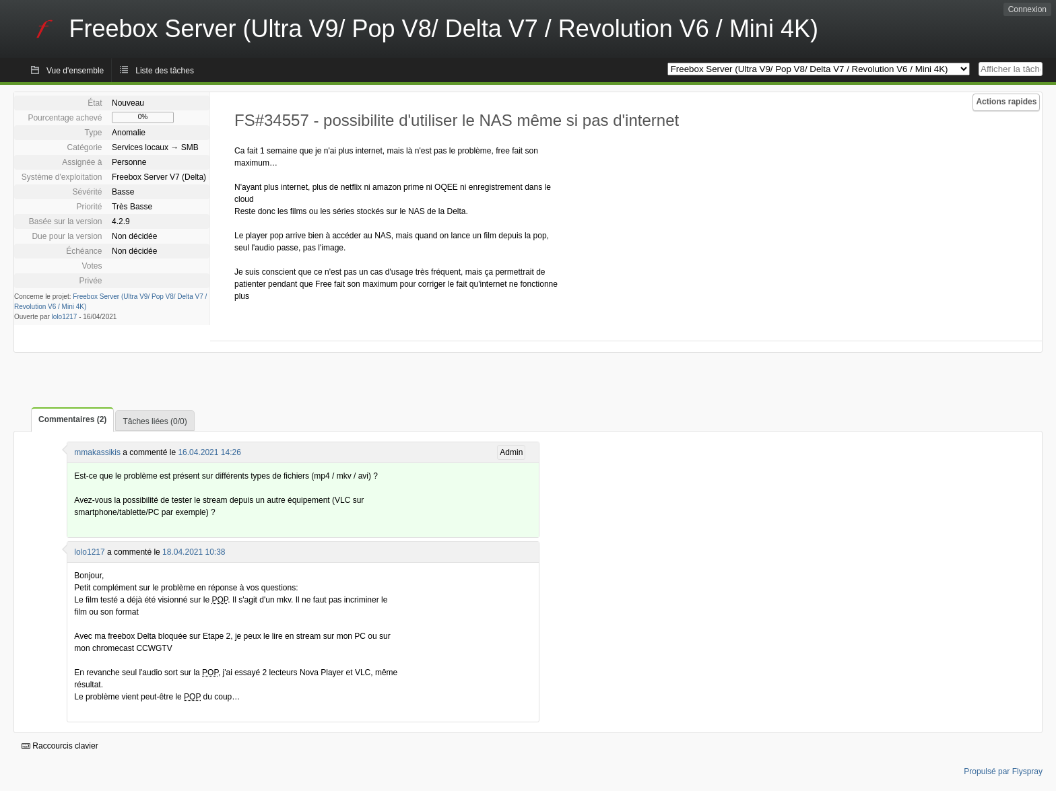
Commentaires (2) (72, 419)
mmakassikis (97, 452)
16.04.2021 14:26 (209, 452)
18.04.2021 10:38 (193, 552)
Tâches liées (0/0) (155, 421)
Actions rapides (1006, 101)
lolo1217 (64, 316)
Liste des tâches (164, 70)
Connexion (1027, 9)
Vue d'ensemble (75, 70)
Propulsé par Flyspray (1003, 771)
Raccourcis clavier (60, 746)
